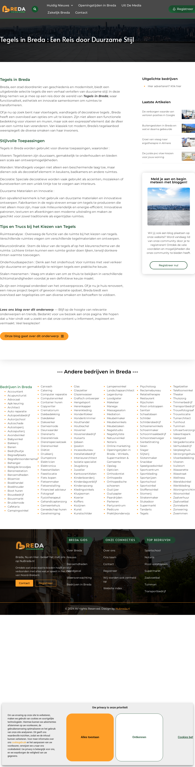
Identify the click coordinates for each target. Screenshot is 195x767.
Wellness (179, 477)
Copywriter (48, 406)
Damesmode (49, 426)
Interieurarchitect (85, 458)
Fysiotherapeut (51, 497)
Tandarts (146, 509)
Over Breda (74, 550)
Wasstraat (179, 473)
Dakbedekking (50, 414)
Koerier (79, 497)
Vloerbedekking (183, 458)
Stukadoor (147, 501)
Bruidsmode (16, 502)
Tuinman (179, 426)
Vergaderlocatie (183, 442)
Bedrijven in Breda (79, 584)
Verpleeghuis (181, 450)
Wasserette (180, 469)
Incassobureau (83, 450)
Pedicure (113, 509)
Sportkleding (148, 473)
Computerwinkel (52, 398)
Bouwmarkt (15, 498)
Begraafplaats (17, 455)
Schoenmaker (149, 430)
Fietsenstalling (50, 485)
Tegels (144, 513)
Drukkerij (47, 454)
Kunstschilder (83, 513)
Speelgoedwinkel (151, 465)
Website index (112, 588)
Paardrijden (114, 497)
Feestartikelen (50, 469)
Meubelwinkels (116, 422)
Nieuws (71, 557)
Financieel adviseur (53, 489)
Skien (143, 446)
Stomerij (146, 493)
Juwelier (79, 469)
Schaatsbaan (148, 414)
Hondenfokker (83, 414)
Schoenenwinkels (151, 426)
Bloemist (14, 479)
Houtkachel (81, 426)
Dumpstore (48, 458)
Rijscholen (147, 402)
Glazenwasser (83, 394)
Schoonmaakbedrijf (153, 434)
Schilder (145, 418)
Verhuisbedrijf (182, 446)
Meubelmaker (116, 418)
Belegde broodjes (19, 467)
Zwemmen (180, 513)
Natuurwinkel (116, 438)
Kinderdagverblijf (85, 481)
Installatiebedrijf (84, 454)
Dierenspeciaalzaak (53, 442)
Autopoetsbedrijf (19, 415)
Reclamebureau (150, 390)
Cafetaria (14, 506)
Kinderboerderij (84, 477)
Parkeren (113, 501)
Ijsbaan (78, 442)
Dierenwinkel (49, 446)
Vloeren (178, 462)
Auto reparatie (17, 411)
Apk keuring (16, 403)
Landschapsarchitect (120, 390)
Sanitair (145, 410)
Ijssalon (79, 446)
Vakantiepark (181, 434)
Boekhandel (15, 483)
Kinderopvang (83, 485)
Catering (46, 390)
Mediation (113, 414)
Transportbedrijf (183, 406)
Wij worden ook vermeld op (119, 579)
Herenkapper (82, 406)
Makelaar (113, 402)
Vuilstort (179, 465)
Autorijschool (16, 419)
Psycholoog (148, 386)
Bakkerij (13, 443)
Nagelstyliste (115, 434)
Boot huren (15, 490)
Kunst (78, 509)
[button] (35, 9)
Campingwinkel (18, 510)
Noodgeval (74, 571)
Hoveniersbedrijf (85, 434)
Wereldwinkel (182, 481)
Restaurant (147, 398)
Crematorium (50, 410)
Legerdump (114, 394)
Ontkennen (139, 737)
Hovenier (80, 430)
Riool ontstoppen (151, 406)
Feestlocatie (49, 473)
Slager (144, 450)
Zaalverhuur (181, 497)
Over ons (109, 550)
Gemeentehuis (50, 505)
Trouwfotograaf (183, 410)
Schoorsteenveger (152, 438)
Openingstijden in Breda (97, 5)
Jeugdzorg (81, 465)
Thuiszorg (179, 398)
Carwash (46, 386)
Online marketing (118, 446)
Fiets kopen (48, 477)
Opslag (111, 465)
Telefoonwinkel (183, 390)
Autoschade (15, 423)
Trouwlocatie (181, 414)
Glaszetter (80, 390)
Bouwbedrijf (16, 494)
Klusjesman (81, 493)
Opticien (112, 469)
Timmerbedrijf (182, 402)
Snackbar (146, 462)
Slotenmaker (148, 458)
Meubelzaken (115, 426)
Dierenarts (48, 434)
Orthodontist (115, 473)
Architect (14, 407)
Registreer (110, 571)
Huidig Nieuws (60, 5)
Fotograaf (47, 493)
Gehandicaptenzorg (54, 501)
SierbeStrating (149, 442)
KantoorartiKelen (85, 473)
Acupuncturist (17, 395)
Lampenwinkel (116, 386)
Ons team (109, 557)
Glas (77, 386)
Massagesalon (116, 410)
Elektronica (48, 465)
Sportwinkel (148, 485)
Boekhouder (16, 486)
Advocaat (14, 399)
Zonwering (180, 509)
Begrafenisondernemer (23, 459)
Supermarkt (148, 505)
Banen (12, 447)
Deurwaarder (49, 430)
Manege (112, 406)
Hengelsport (82, 402)
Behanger (14, 463)
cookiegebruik (19, 742)
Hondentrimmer (85, 418)
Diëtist (45, 450)
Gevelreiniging (50, 513)
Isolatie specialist (85, 462)
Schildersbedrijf (150, 422)
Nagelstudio (115, 430)
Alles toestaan (90, 737)
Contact (81, 12)
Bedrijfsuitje (16, 451)
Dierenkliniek (49, 438)
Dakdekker (48, 418)
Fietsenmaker (50, 481)
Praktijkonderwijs (118, 513)
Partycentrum (116, 505)
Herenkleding (83, 410)
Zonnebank (180, 505)
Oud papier (114, 493)
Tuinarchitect (182, 418)
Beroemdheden (18, 475)
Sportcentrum (149, 469)
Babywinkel (15, 439)
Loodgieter (114, 398)
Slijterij (144, 454)
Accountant (15, 391)
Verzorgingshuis (184, 454)
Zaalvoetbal (181, 501)
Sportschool (148, 481)
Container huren (51, 402)
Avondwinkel (16, 435)
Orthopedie (114, 477)
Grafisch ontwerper (86, 398)
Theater (178, 394)
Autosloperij (16, 427)
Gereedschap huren (54, 509)
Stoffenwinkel (149, 489)
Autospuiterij (16, 431)
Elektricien (48, 462)
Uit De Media (131, 5)
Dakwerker (48, 422)
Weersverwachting (79, 577)
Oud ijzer (113, 489)
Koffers (78, 501)
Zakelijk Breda (59, 12)
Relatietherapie (150, 394)
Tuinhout (179, 422)
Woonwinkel (181, 493)
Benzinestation (17, 471)
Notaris (112, 442)
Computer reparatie (54, 394)
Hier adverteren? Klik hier (164, 86)
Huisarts (79, 438)
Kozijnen (79, 505)
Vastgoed (179, 438)
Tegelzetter (180, 386)
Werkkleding (181, 485)
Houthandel (81, 422)
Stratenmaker (149, 497)
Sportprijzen (148, 477)
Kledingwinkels (84, 489)
